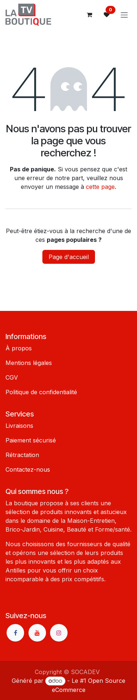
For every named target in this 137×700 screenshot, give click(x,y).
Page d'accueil (69, 256)
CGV (11, 377)
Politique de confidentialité (41, 392)
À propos (18, 348)
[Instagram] (59, 633)
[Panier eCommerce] (89, 14)
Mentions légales (28, 362)
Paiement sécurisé (30, 440)
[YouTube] (37, 633)
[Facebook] (15, 633)
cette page (100, 186)
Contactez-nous (27, 469)
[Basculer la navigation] (124, 14)
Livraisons (19, 425)
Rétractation (22, 455)
